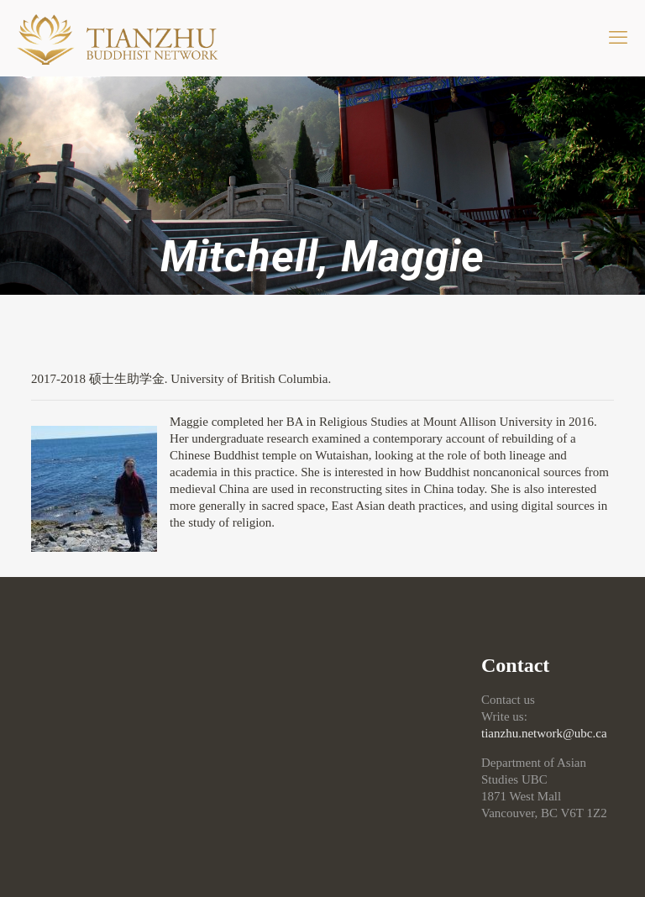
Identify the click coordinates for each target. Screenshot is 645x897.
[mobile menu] (618, 38)
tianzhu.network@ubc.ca (544, 733)
